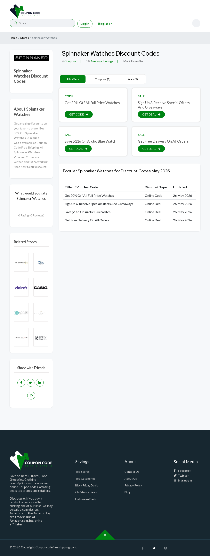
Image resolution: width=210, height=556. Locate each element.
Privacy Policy (133, 485)
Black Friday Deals (86, 485)
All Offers (72, 79)
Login (84, 23)
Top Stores (82, 471)
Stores (24, 37)
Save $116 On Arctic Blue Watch (90, 141)
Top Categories (85, 478)
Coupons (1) (102, 79)
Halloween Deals (86, 499)
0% (88, 61)
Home (13, 37)
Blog (127, 492)
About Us (130, 478)
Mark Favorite (133, 61)
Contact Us (131, 471)
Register (105, 23)
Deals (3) (132, 79)
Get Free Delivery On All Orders (163, 141)
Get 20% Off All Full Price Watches (92, 103)
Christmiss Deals (86, 492)
